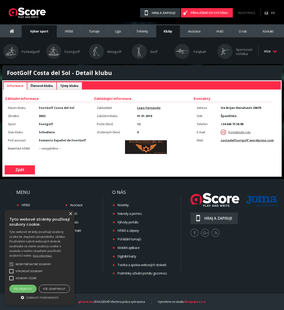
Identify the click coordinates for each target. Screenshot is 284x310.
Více (270, 51)
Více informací (42, 255)
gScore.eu (85, 302)
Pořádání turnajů (129, 239)
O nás (243, 31)
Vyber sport (39, 31)
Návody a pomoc (129, 213)
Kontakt (268, 31)
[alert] (39, 257)
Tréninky (142, 31)
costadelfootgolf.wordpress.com (247, 140)
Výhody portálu (127, 222)
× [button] (70, 214)
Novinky (123, 205)
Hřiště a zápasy (128, 230)
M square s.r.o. (195, 302)
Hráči (219, 31)
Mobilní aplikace (128, 247)
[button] (39, 297)
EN (273, 13)
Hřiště (69, 31)
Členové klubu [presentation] (41, 86)
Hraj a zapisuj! (164, 13)
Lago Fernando (149, 108)
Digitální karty (126, 256)
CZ (266, 13)
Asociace (194, 31)
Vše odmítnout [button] (54, 288)
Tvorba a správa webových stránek (141, 265)
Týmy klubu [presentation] (69, 86)
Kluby (168, 31)
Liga (118, 31)
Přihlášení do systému (209, 13)
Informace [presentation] (15, 86)
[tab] (15, 86)
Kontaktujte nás (236, 132)
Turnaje (94, 31)
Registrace (246, 13)
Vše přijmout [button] (23, 288)
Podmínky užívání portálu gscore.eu (142, 273)
